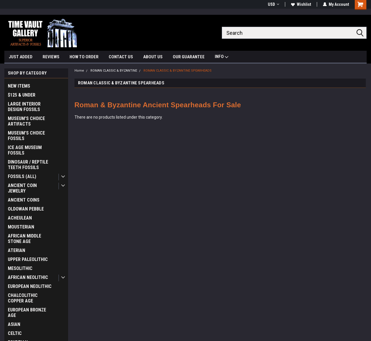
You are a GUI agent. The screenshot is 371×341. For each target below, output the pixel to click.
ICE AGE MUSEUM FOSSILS (25, 150)
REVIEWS (51, 56)
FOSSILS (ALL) (22, 176)
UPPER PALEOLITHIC (28, 259)
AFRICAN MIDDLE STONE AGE (24, 238)
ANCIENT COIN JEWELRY (22, 188)
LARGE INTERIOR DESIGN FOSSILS (24, 106)
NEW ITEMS (19, 86)
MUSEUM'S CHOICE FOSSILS (26, 135)
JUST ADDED (20, 56)
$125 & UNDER (21, 95)
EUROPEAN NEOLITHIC (30, 286)
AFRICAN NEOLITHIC (28, 277)
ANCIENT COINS (23, 200)
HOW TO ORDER (84, 56)
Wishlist (301, 4)
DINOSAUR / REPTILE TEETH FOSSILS (28, 164)
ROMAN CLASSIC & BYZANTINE (113, 70)
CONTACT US (121, 56)
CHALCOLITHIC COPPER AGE (23, 298)
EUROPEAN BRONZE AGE (27, 312)
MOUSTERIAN (21, 227)
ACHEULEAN (20, 218)
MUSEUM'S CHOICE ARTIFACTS (26, 121)
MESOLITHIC (20, 268)
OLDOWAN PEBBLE (26, 209)
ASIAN (14, 324)
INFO (221, 57)
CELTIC (15, 333)
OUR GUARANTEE (189, 56)
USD (273, 4)
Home (79, 70)
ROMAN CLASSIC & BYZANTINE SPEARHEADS (177, 70)
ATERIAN (16, 250)
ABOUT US (153, 56)
